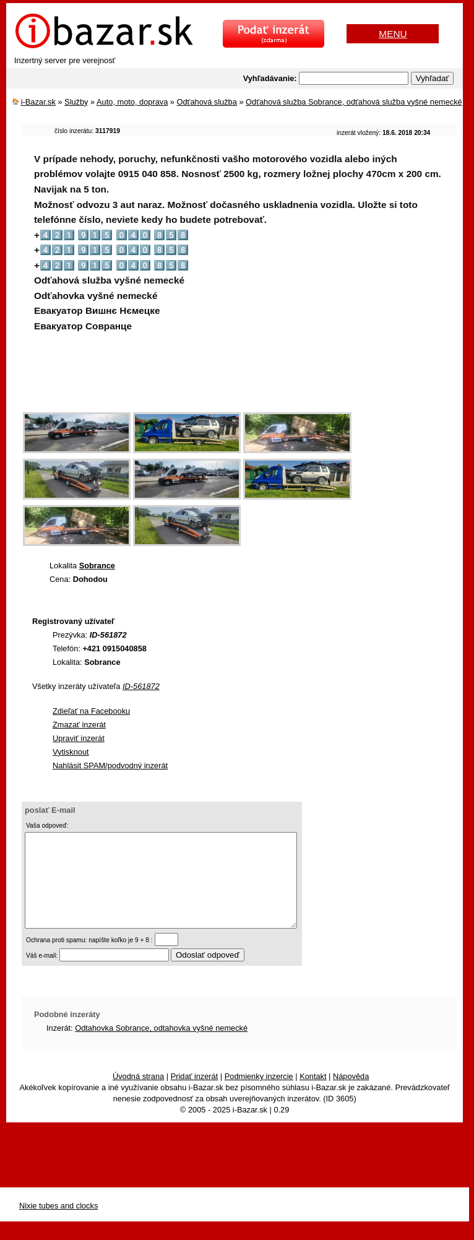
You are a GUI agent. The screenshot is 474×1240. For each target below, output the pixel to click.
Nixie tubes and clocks (58, 1224)
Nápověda (351, 1094)
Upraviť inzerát (79, 738)
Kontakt (312, 1094)
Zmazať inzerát (79, 724)
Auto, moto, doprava (132, 101)
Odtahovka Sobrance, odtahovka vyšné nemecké (161, 1046)
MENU (393, 33)
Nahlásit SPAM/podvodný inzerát (110, 765)
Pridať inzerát (194, 1094)
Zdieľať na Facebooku (91, 711)
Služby (76, 101)
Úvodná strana (138, 1094)
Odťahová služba (207, 101)
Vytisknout (71, 752)
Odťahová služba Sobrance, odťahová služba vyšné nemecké (354, 101)
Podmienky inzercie (259, 1094)
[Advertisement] (247, 381)
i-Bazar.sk (38, 101)
